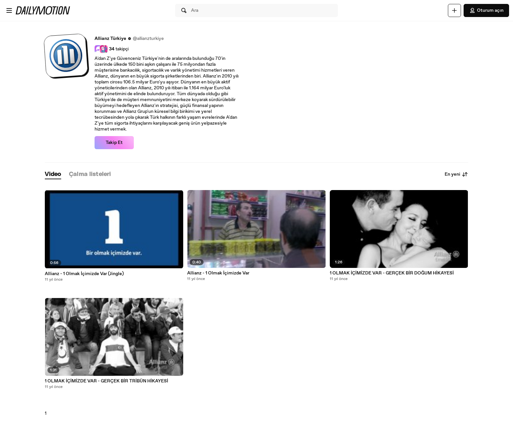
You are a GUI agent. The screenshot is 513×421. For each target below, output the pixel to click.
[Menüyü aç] (9, 10)
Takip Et (114, 143)
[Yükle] (454, 10)
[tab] (53, 174)
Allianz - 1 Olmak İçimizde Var (218, 273)
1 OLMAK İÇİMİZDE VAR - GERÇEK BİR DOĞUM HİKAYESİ (392, 273)
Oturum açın (486, 10)
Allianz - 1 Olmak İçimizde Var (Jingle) (84, 273)
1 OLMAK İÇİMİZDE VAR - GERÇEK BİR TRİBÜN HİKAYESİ (106, 381)
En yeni (456, 174)
